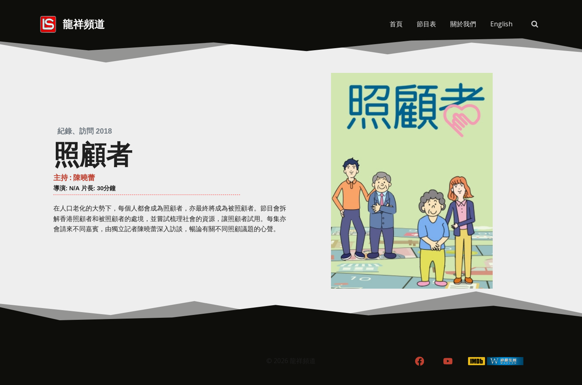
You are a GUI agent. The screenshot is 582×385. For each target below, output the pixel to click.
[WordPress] (505, 361)
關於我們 (463, 23)
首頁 (396, 23)
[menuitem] (501, 24)
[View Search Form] (534, 24)
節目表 (426, 23)
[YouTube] (448, 361)
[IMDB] (477, 361)
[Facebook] (419, 361)
